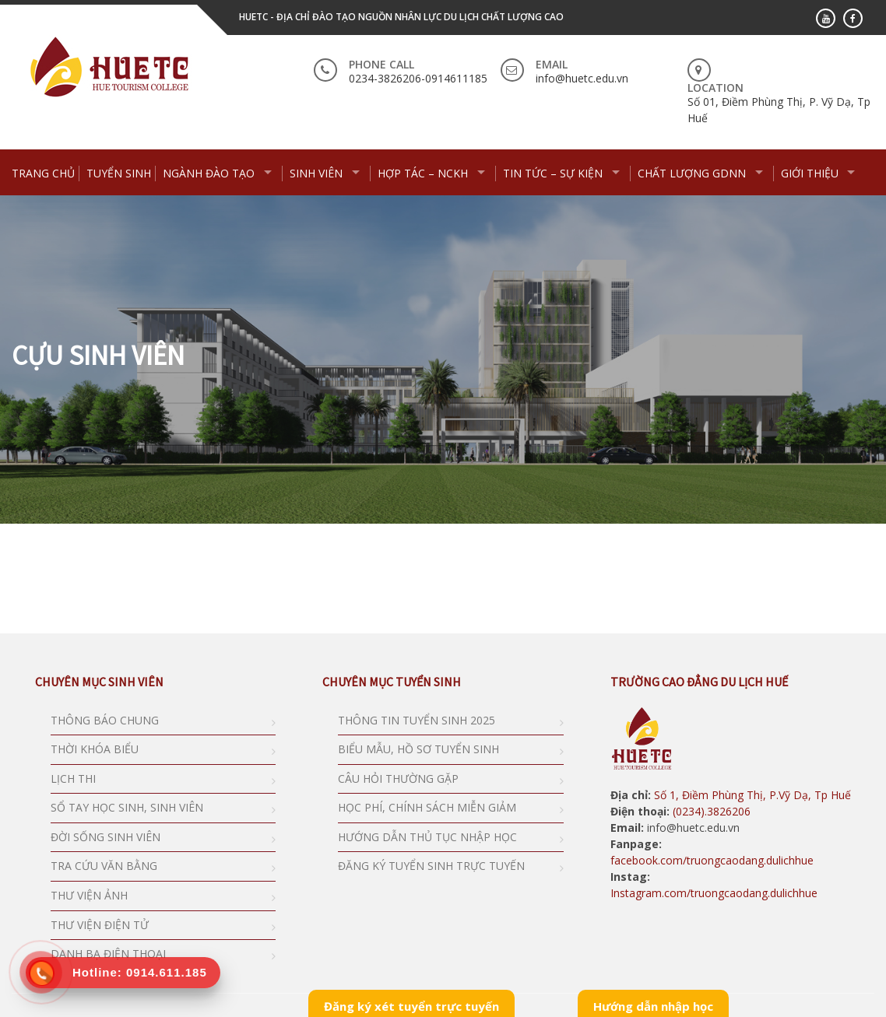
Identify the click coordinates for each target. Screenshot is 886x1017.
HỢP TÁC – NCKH (423, 173)
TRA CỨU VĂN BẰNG (104, 865)
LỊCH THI (73, 778)
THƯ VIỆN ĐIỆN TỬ (100, 924)
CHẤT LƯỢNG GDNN (692, 173)
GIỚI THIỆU (810, 173)
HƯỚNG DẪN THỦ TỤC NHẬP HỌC (427, 836)
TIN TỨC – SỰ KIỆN (553, 173)
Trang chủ (43, 173)
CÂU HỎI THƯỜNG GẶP (398, 778)
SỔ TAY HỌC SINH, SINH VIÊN (127, 807)
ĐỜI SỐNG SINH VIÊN (105, 836)
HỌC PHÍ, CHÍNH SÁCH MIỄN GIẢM (427, 807)
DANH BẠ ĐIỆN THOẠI (108, 953)
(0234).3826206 (710, 811)
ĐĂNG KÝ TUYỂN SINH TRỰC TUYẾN (431, 865)
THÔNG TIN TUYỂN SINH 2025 (416, 720)
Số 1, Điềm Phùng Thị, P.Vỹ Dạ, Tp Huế (752, 794)
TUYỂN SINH (118, 173)
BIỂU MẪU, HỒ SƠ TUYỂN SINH (418, 749)
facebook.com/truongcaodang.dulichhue (712, 860)
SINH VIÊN (316, 173)
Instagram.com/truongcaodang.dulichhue (713, 892)
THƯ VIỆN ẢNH (89, 895)
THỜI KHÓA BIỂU (95, 749)
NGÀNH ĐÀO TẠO (209, 173)
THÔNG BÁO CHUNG (105, 720)
